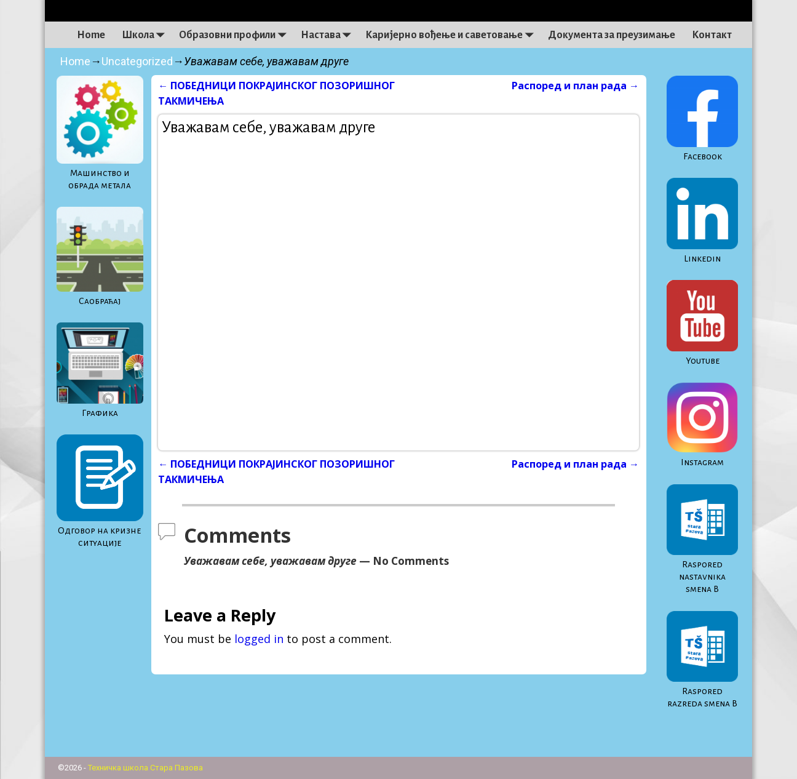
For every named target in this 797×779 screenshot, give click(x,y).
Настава (329, 35)
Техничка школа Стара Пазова (145, 767)
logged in (259, 638)
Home (91, 35)
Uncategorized (137, 61)
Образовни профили (235, 35)
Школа (146, 35)
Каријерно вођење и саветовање (452, 35)
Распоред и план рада (575, 85)
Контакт (712, 35)
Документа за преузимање (611, 35)
